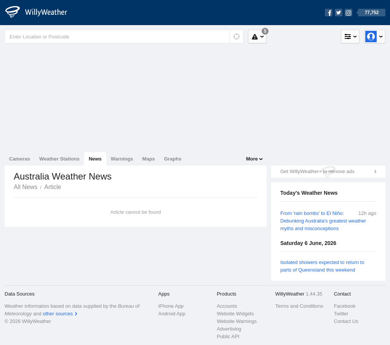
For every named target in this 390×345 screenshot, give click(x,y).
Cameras (19, 159)
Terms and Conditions (299, 306)
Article (52, 187)
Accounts (227, 306)
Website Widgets (235, 313)
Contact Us (346, 321)
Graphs (173, 159)
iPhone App (171, 306)
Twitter (341, 313)
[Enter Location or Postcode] (124, 36)
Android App (171, 313)
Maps (148, 159)
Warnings (122, 159)
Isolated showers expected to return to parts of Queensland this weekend (322, 266)
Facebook (344, 306)
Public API (228, 336)
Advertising (229, 329)
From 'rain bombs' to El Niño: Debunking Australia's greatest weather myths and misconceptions (323, 220)
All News (25, 187)
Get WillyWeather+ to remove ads (317, 171)
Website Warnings (237, 321)
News (95, 159)
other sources (58, 313)
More (252, 159)
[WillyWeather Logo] (40, 13)
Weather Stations (59, 159)
